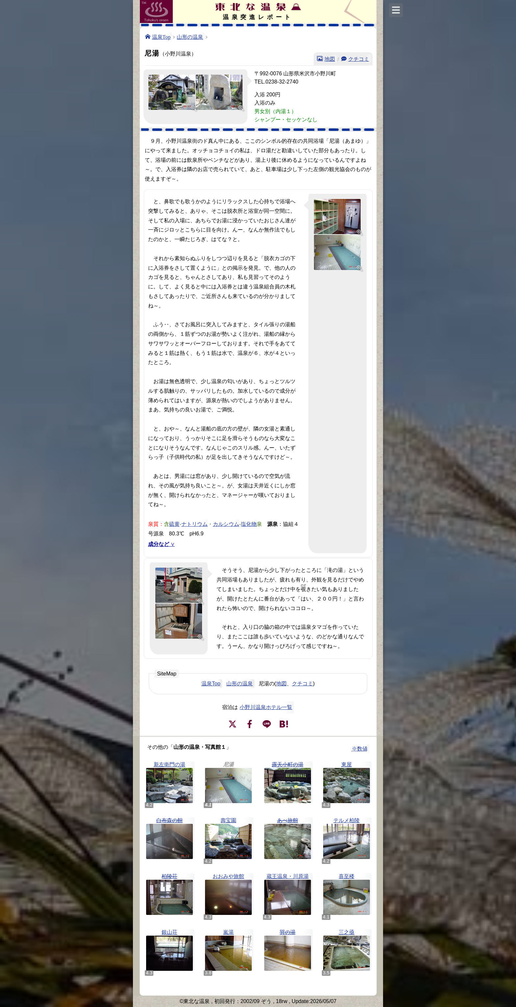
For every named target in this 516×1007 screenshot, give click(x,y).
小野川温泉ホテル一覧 (266, 707)
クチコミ (358, 58)
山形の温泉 (190, 36)
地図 (329, 58)
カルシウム (226, 523)
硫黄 (174, 523)
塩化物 (249, 523)
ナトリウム (194, 523)
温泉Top (161, 36)
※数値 (360, 748)
